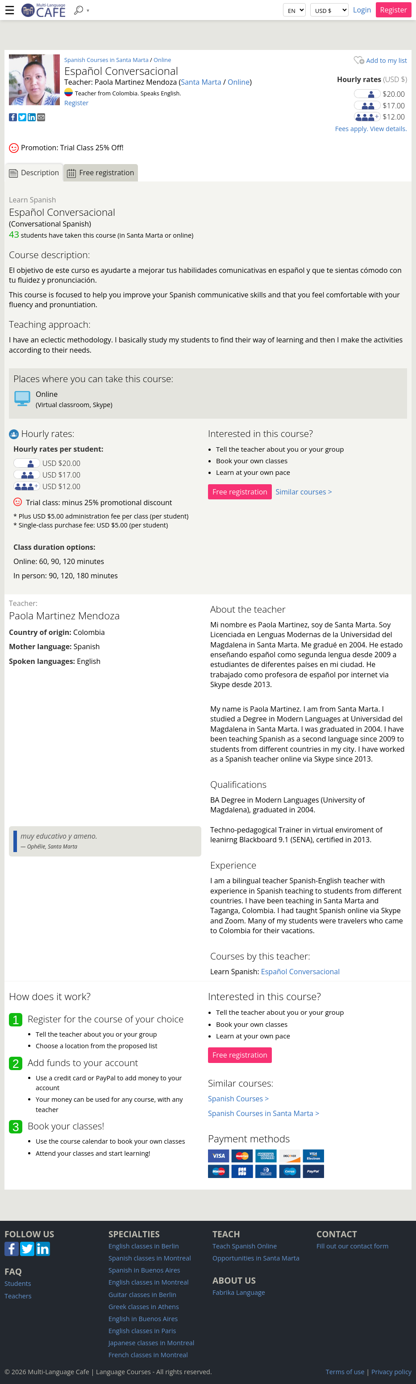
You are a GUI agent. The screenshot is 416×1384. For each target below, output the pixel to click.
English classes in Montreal (148, 1282)
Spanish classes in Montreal (149, 1258)
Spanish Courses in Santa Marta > (263, 1113)
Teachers (18, 1296)
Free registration (239, 492)
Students (17, 1283)
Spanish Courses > (238, 1099)
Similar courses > (303, 492)
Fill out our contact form (352, 1246)
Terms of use (345, 1372)
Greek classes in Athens (143, 1306)
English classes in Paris (142, 1330)
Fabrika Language (238, 1292)
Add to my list (380, 60)
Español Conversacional (300, 971)
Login (362, 10)
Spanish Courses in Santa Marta (106, 60)
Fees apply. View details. (371, 128)
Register (393, 10)
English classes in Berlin (143, 1246)
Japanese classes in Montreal (151, 1343)
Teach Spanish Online (244, 1246)
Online (162, 60)
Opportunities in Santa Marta (256, 1258)
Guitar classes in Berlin (142, 1294)
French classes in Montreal (148, 1355)
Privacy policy (391, 1372)
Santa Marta (201, 82)
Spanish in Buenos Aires (144, 1270)
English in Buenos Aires (143, 1318)
